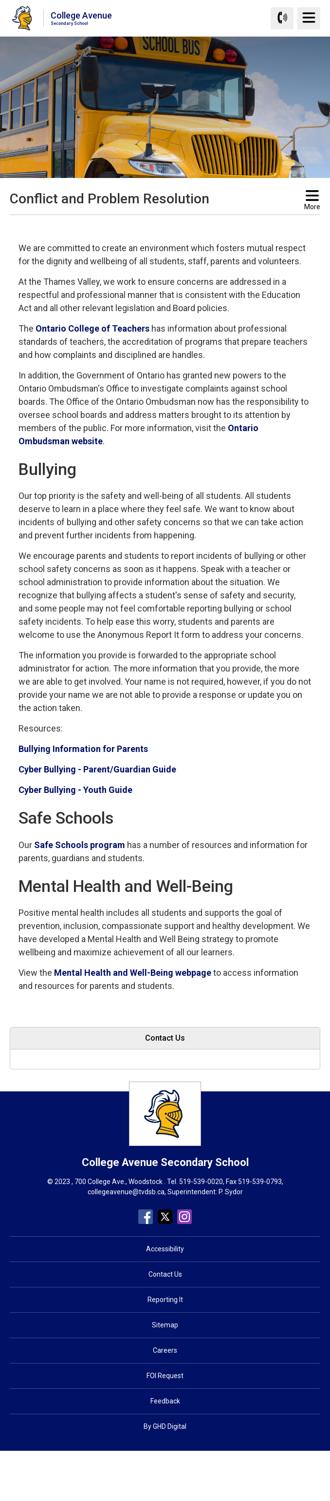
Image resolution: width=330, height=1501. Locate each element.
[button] (149, 224)
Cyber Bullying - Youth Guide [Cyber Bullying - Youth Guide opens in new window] (75, 790)
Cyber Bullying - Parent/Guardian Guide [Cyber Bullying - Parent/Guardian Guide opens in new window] (97, 769)
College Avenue (81, 17)
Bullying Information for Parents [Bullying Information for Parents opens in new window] (83, 749)
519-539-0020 (201, 1181)
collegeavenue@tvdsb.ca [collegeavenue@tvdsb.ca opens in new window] (126, 1192)
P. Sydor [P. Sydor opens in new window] (231, 1192)
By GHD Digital (165, 1426)
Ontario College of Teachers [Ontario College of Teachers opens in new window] (92, 328)
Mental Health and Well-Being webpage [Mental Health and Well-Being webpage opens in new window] (132, 973)
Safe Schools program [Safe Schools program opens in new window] (79, 845)
